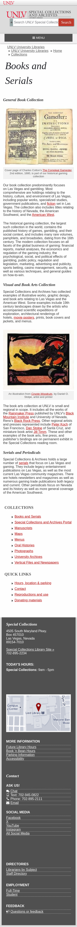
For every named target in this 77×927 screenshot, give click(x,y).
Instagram (13, 829)
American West (43, 214)
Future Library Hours (21, 747)
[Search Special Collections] (42, 22)
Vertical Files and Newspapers (37, 562)
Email (12, 803)
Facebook (13, 817)
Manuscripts (23, 528)
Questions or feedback (24, 911)
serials (23, 463)
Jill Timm (40, 432)
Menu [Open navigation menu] (38, 37)
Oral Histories (24, 545)
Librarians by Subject (21, 869)
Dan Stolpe (34, 428)
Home (57, 51)
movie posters (24, 317)
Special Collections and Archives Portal (43, 522)
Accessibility (15, 758)
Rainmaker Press (21, 413)
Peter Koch (60, 424)
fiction (51, 203)
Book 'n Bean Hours (20, 751)
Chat (11, 791)
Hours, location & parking (33, 583)
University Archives (28, 556)
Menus (19, 539)
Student (11, 894)
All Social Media (18, 833)
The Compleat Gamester (57, 170)
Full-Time (13, 890)
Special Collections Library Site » (30, 649)
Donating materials (28, 600)
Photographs (24, 551)
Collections (19, 54)
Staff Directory (16, 873)
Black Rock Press (27, 420)
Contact (20, 589)
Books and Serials (28, 516)
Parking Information (20, 754)
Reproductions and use (31, 594)
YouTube (12, 825)
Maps (19, 534)
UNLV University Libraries (26, 47)
